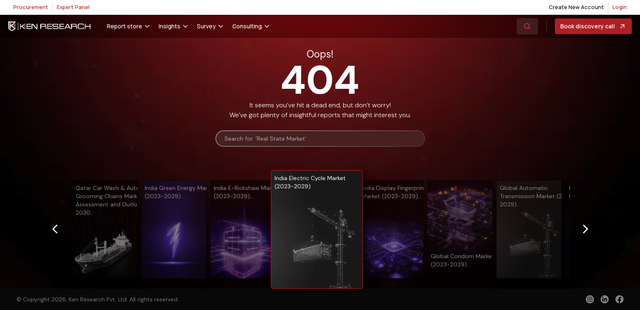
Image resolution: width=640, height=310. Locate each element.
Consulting (247, 26)
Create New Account (576, 7)
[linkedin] (604, 299)
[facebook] (619, 300)
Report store (124, 26)
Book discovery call (593, 26)
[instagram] (589, 299)
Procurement (30, 7)
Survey (206, 26)
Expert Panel (73, 7)
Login (619, 7)
